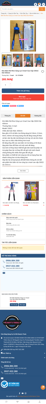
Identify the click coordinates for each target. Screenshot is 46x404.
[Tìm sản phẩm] (20, 9)
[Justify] (41, 9)
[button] (44, 64)
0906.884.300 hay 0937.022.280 (14, 349)
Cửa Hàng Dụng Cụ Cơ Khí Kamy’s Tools (29, 396)
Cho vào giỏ (14, 304)
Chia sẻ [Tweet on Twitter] (20, 106)
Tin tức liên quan (9, 242)
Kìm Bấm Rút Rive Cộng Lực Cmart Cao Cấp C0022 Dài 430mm (19, 298)
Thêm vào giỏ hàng (23, 91)
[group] (23, 36)
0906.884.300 (12, 260)
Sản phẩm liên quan (11, 178)
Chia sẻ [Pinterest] (12, 106)
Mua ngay (22, 98)
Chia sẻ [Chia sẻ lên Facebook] (5, 106)
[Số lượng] (5, 85)
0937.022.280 (12, 266)
